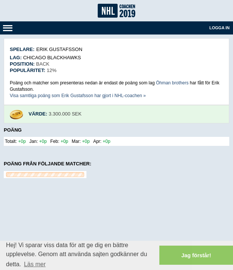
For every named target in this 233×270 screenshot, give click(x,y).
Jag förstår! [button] (196, 255)
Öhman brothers (172, 83)
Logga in (219, 28)
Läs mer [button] (35, 264)
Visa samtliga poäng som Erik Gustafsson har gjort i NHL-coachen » (78, 95)
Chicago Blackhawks (52, 57)
